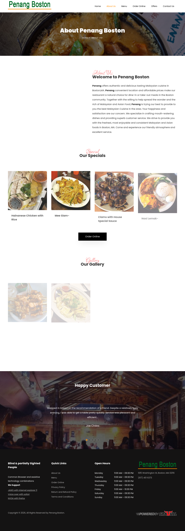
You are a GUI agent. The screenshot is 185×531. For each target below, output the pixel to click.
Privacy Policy (58, 487)
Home (98, 6)
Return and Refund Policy (63, 492)
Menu (124, 6)
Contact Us (168, 6)
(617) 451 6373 (145, 477)
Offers (154, 6)
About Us (111, 6)
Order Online (139, 6)
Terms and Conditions (62, 496)
